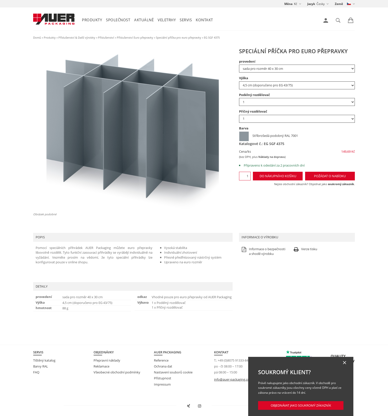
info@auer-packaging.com (233, 379)
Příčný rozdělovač (253, 111)
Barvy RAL (40, 366)
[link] (325, 20)
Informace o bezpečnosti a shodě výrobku (262, 251)
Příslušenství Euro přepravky (135, 37)
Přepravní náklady (107, 360)
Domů (37, 37)
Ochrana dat (163, 366)
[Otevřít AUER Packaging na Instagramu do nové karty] (199, 406)
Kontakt (204, 19)
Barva (243, 128)
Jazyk (311, 4)
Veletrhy (167, 19)
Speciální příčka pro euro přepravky (178, 37)
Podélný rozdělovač (254, 95)
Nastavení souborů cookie (173, 372)
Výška (243, 78)
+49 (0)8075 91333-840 (234, 360)
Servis (186, 19)
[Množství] (245, 176)
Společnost (118, 19)
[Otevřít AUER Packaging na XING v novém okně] (188, 406)
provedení (247, 61)
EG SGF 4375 (212, 37)
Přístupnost (162, 378)
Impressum (162, 384)
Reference (161, 360)
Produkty (92, 19)
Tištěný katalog (44, 360)
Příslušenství (106, 37)
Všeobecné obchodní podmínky (117, 372)
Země (339, 4)
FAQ (36, 372)
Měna (288, 4)
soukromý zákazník (341, 184)
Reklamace (101, 366)
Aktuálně (144, 19)
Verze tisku (304, 249)
